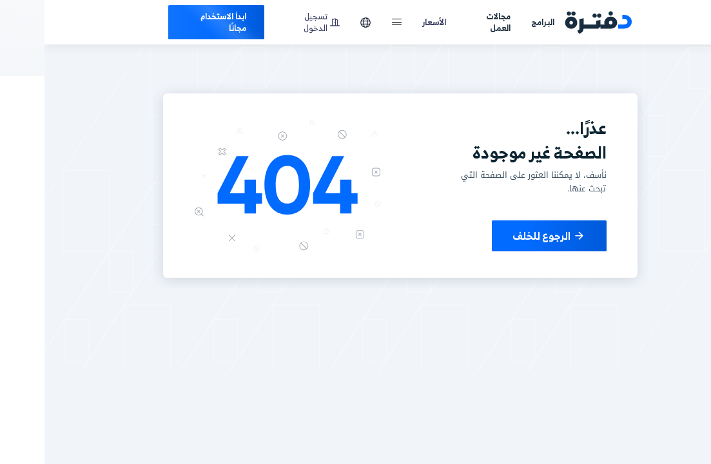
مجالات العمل (454, 22)
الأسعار (390, 22)
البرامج (498, 22)
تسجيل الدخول (277, 22)
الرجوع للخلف (504, 236)
